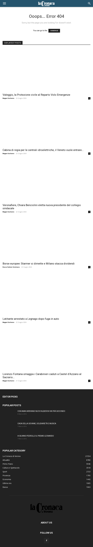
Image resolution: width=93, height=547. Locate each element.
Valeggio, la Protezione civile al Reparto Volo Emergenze (36, 94)
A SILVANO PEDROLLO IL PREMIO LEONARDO (36, 436)
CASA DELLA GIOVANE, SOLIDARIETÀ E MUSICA (37, 423)
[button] (4, 3)
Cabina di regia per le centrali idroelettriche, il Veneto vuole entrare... (43, 150)
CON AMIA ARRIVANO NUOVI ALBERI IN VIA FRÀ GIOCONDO (41, 411)
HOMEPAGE (54, 31)
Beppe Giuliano (8, 98)
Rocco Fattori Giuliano (11, 267)
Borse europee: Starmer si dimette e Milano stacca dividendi (39, 263)
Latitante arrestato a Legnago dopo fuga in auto (31, 318)
